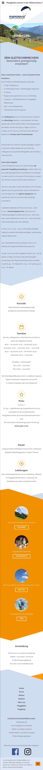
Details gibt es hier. (22, 426)
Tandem (21, 699)
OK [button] (38, 764)
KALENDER (21, 527)
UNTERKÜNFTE (21, 556)
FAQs (21, 619)
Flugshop (21, 709)
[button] (23, 767)
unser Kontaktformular (25, 664)
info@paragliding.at (24, 660)
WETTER (21, 590)
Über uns (21, 702)
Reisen (21, 695)
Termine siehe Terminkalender (21, 134)
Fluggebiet (21, 706)
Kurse (21, 692)
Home (21, 688)
